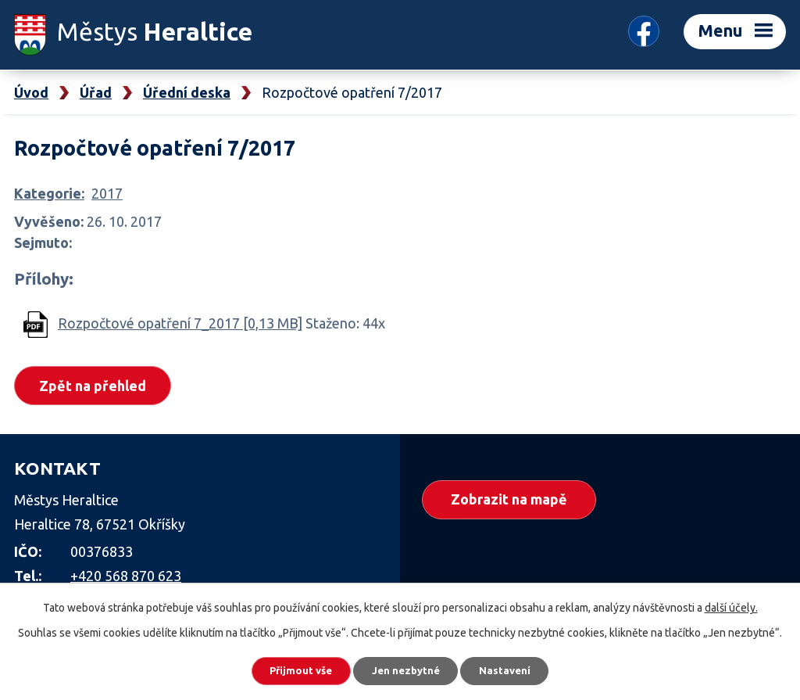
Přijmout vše (290, 668)
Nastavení (517, 668)
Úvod (31, 92)
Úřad (96, 92)
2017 (107, 193)
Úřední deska (186, 92)
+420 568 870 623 (125, 577)
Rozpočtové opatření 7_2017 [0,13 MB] (180, 323)
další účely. (731, 604)
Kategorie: (49, 193)
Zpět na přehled (96, 386)
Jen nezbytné (407, 668)
